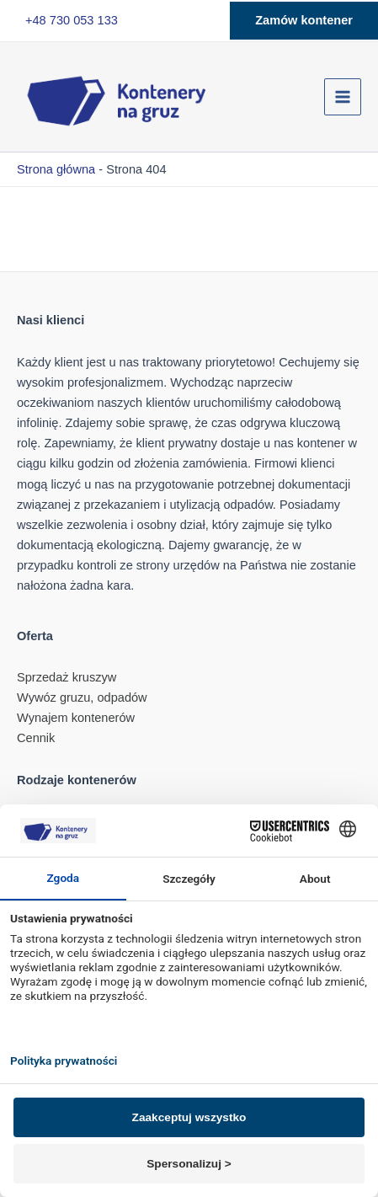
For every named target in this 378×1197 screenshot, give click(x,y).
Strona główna (56, 169)
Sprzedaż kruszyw (66, 677)
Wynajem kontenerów (76, 717)
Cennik (36, 738)
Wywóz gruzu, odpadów (82, 697)
